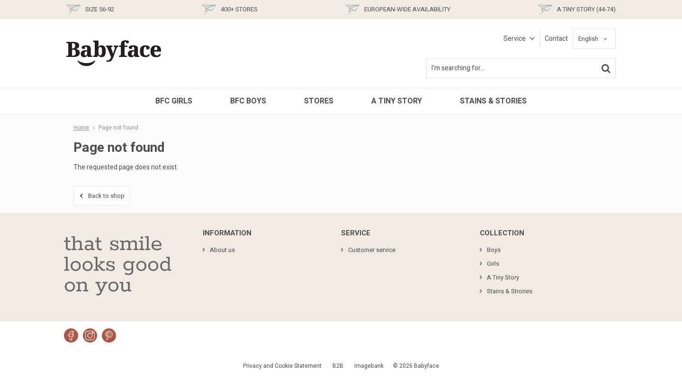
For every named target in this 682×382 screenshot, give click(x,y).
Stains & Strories (509, 291)
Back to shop (106, 195)
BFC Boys (248, 101)
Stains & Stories (493, 101)
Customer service (371, 249)
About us (222, 249)
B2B (337, 366)
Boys (494, 249)
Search (605, 68)
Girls (493, 263)
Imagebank (369, 366)
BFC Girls (173, 101)
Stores (318, 101)
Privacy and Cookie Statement (282, 366)
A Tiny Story (396, 101)
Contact (556, 39)
